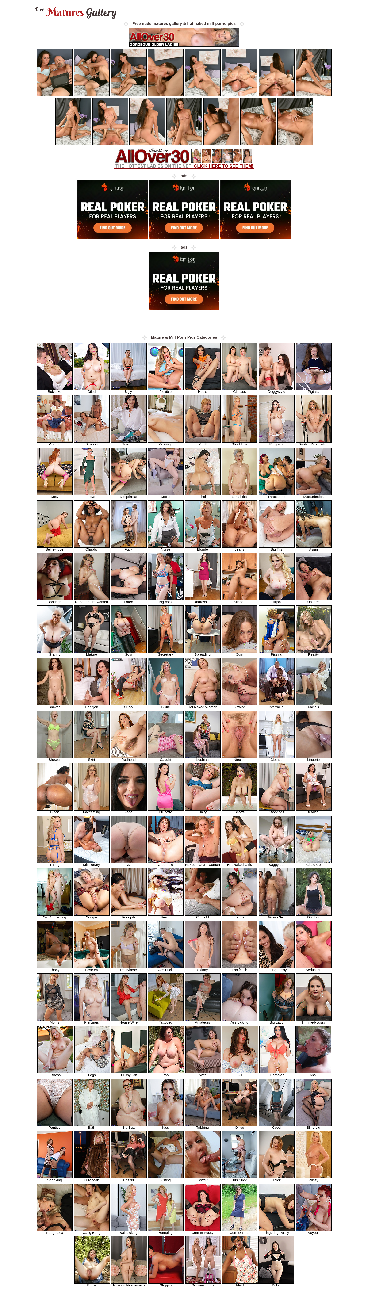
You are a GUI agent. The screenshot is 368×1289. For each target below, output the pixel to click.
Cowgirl (203, 1178)
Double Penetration (314, 442)
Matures (75, 12)
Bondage (55, 600)
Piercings (92, 1020)
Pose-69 (92, 968)
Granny (55, 653)
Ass (129, 863)
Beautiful (314, 810)
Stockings (277, 810)
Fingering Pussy (277, 1231)
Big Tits (277, 547)
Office (239, 1126)
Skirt (92, 758)
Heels (203, 390)
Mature (92, 653)
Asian (314, 547)
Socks (166, 495)
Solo (129, 653)
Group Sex (277, 915)
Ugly (129, 390)
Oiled (92, 390)
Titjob (277, 600)
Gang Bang (92, 1231)
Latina (239, 915)
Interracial (277, 705)
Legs (92, 1073)
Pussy (314, 1178)
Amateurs (203, 1020)
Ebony (55, 968)
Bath (92, 1126)
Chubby (92, 547)
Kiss (166, 1126)
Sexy (55, 495)
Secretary (166, 653)
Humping (166, 1231)
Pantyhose (129, 968)
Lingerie (314, 758)
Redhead (129, 758)
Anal (313, 1073)
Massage (166, 442)
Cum (239, 653)
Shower (55, 758)
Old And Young (55, 915)
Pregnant (277, 442)
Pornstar (277, 1073)
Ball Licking (129, 1231)
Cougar (92, 915)
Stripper (166, 1283)
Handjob (92, 705)
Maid (240, 1283)
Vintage (55, 442)
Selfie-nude (55, 547)
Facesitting (92, 810)
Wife (203, 1073)
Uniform (314, 600)
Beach (166, 915)
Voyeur (314, 1231)
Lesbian (203, 758)
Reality (314, 653)
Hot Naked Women (203, 705)
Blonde (203, 547)
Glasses (239, 390)
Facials (314, 705)
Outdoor (314, 915)
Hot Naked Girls (239, 863)
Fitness (55, 1073)
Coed (277, 1126)
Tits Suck (239, 1178)
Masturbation (314, 495)
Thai (203, 495)
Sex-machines (203, 1283)
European (92, 1178)
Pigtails (314, 390)
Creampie (166, 863)
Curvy (129, 705)
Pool (166, 1073)
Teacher (129, 442)
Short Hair (239, 442)
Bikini (166, 705)
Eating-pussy (277, 968)
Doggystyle (277, 390)
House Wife (129, 1020)
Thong (55, 863)
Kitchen (239, 600)
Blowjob (239, 705)
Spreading (203, 653)
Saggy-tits (277, 863)
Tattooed (166, 1020)
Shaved (55, 705)
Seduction (314, 968)
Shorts (239, 810)
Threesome (277, 495)
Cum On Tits (239, 1231)
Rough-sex (55, 1231)
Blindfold (314, 1126)
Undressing (203, 600)
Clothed (277, 758)
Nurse (166, 547)
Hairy (203, 810)
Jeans (239, 547)
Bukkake (55, 390)
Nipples (239, 758)
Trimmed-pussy (314, 1020)
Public (92, 1283)
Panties (55, 1126)
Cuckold (203, 915)
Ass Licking (239, 1020)
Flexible (166, 390)
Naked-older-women (129, 1283)
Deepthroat (129, 495)
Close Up (314, 863)
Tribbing (203, 1126)
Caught (166, 758)
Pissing (277, 653)
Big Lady (277, 1020)
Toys (92, 495)
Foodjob (129, 915)
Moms (55, 1020)
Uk (240, 1073)
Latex (129, 600)
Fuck (129, 547)
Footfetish (239, 968)
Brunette (166, 810)
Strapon (92, 442)
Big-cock (166, 600)
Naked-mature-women (203, 863)
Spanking (55, 1178)
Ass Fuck (166, 968)
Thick (277, 1178)
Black (55, 810)
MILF (203, 442)
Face (129, 810)
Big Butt (129, 1126)
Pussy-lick (129, 1073)
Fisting (166, 1178)
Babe (276, 1283)
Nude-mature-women (92, 600)
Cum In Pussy (203, 1231)
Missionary (92, 863)
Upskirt (129, 1178)
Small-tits (239, 495)
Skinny (203, 968)
